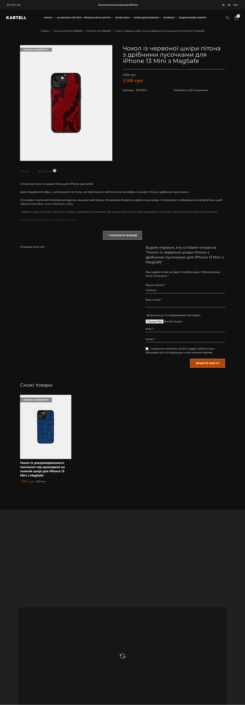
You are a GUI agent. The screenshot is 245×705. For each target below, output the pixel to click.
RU (14, 4)
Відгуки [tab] (47, 171)
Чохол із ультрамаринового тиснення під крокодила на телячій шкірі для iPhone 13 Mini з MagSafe (43, 469)
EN (9, 4)
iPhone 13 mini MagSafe (98, 31)
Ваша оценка (155, 285)
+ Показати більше (122, 235)
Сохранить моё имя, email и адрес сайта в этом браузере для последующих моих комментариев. (180, 350)
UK (19, 4)
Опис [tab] (25, 171)
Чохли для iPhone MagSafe (67, 31)
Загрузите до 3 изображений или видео (173, 315)
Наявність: (181, 90)
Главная (45, 31)
